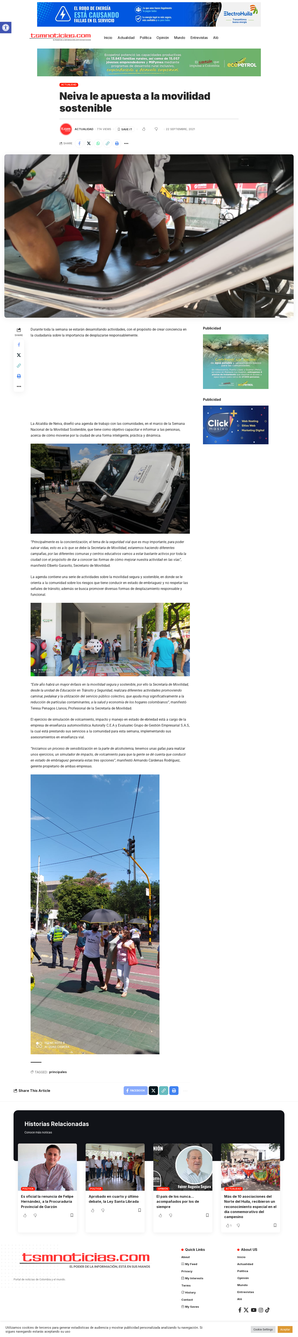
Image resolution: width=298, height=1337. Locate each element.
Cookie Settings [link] (263, 1329)
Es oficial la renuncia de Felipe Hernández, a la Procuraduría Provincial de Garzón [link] (47, 1201)
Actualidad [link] (69, 84)
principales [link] (58, 1072)
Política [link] (28, 1188)
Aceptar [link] (285, 1329)
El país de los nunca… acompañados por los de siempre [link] (177, 1201)
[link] (5, 27)
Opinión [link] (163, 1188)
